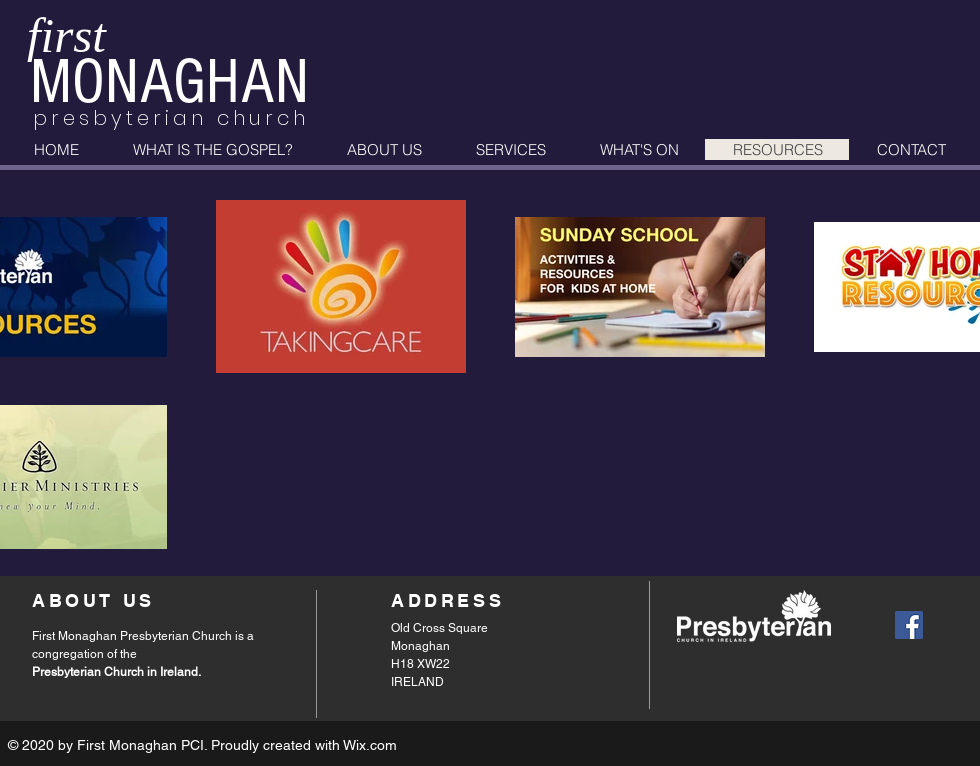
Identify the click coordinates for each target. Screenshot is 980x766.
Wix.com (370, 745)
